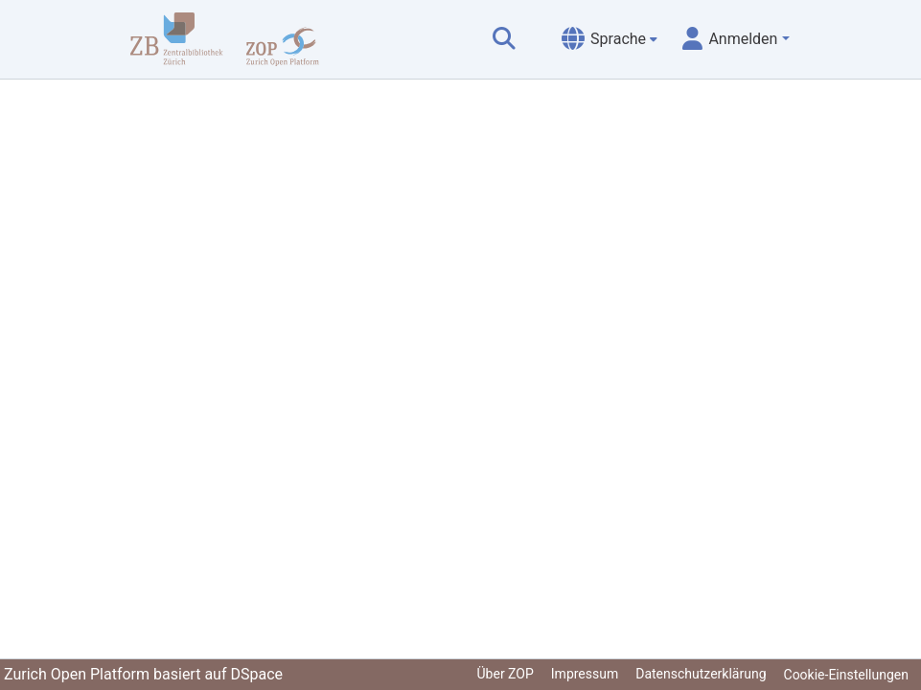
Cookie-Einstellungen (846, 674)
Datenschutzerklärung (700, 673)
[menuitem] (609, 39)
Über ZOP (505, 673)
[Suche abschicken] (504, 39)
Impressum (584, 673)
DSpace (256, 674)
